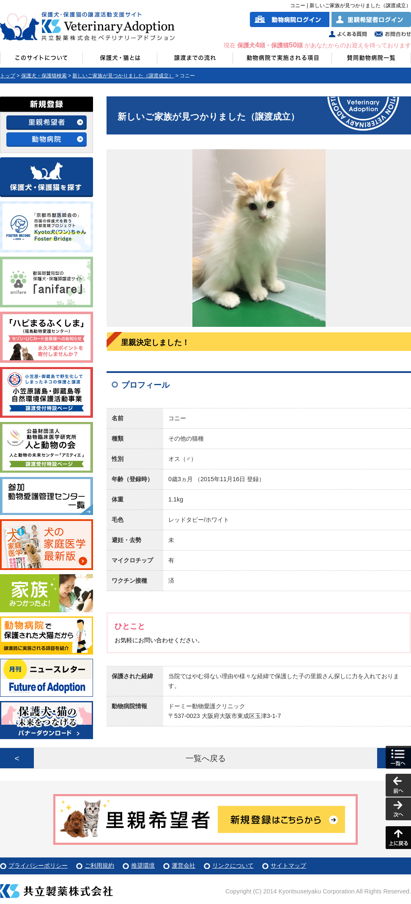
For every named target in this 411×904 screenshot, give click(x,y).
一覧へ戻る (206, 758)
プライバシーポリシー (38, 865)
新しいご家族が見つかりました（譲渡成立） (123, 76)
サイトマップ (288, 865)
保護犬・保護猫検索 (44, 76)
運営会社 (183, 865)
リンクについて (233, 865)
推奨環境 (143, 865)
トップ (7, 76)
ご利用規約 (99, 865)
